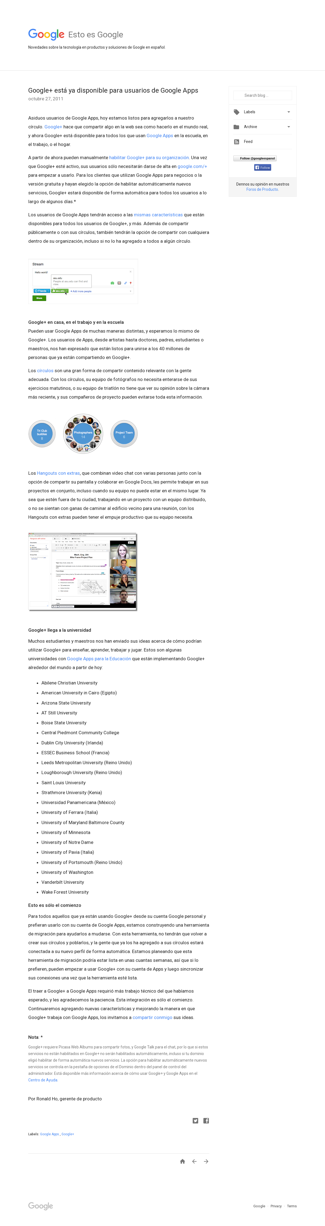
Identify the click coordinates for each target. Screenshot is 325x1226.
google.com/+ (192, 166)
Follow (262, 168)
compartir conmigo (152, 1017)
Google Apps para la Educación (99, 658)
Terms (292, 1206)
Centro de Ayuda (42, 1080)
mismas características (158, 214)
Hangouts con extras (58, 473)
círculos (45, 370)
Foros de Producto (262, 189)
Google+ (53, 126)
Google (259, 1206)
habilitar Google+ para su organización (149, 157)
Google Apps (160, 135)
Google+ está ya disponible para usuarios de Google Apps (113, 90)
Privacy (276, 1206)
